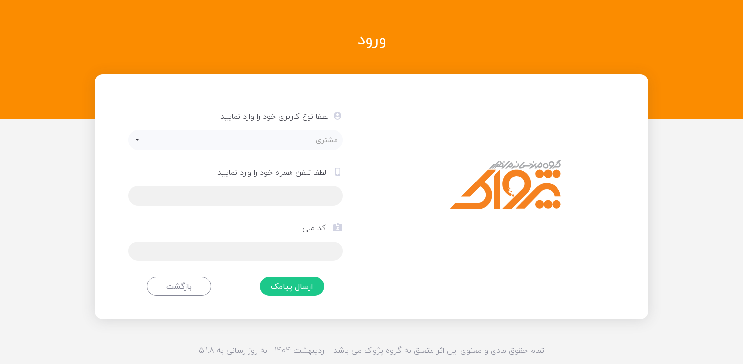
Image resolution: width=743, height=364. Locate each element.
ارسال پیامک (292, 286)
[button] (235, 140)
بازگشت (179, 286)
